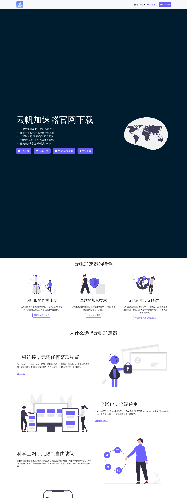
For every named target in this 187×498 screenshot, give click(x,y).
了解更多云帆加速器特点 (145, 318)
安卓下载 (42, 151)
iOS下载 (23, 151)
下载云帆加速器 (93, 315)
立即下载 (21, 373)
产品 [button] (142, 4)
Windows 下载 (64, 151)
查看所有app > (101, 420)
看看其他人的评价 (41, 315)
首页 (136, 4)
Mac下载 (85, 151)
